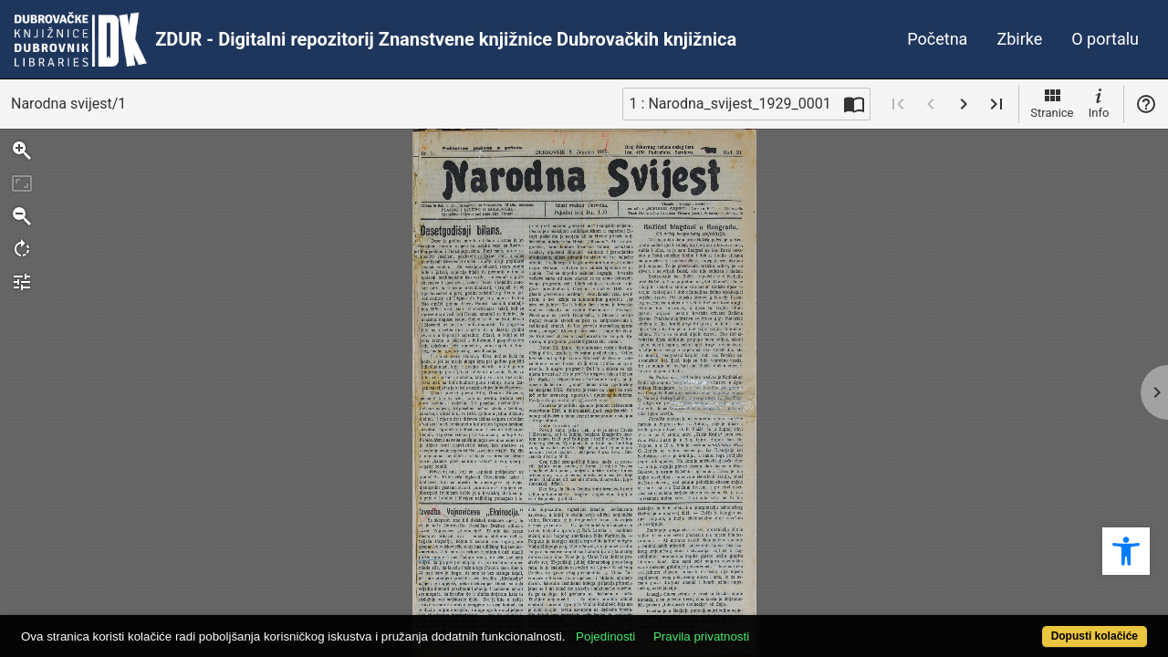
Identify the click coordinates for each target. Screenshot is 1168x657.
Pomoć (1146, 104)
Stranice (1051, 102)
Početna (937, 38)
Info (1099, 102)
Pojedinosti (664, 626)
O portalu (1105, 38)
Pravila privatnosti (760, 626)
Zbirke (1019, 38)
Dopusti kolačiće (1031, 626)
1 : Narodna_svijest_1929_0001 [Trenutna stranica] (730, 103)
